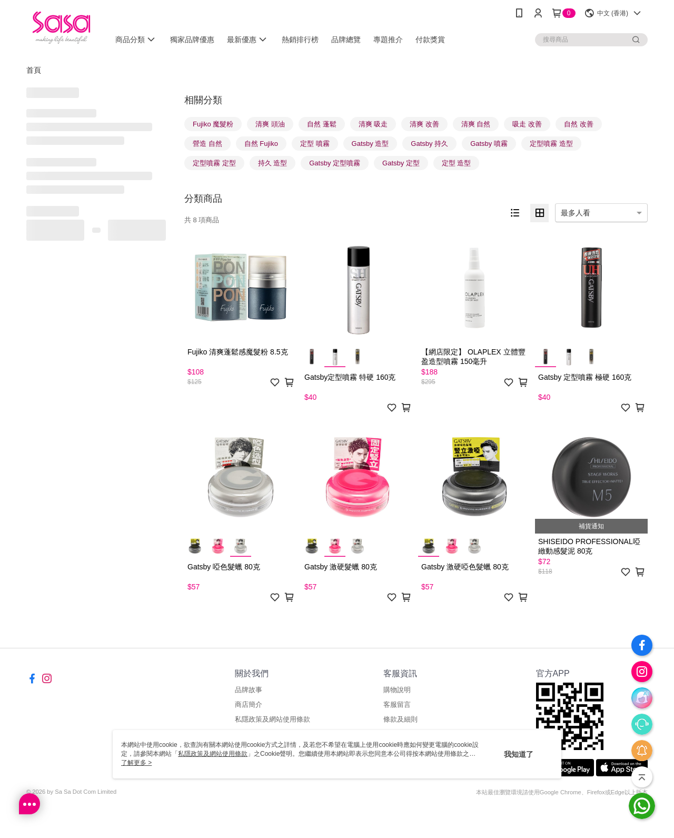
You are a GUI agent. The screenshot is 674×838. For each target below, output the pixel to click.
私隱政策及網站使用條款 (272, 719)
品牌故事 (248, 690)
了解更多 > (136, 762)
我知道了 (518, 754)
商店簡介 (248, 704)
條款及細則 (400, 719)
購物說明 (397, 690)
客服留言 (397, 704)
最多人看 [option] (575, 213)
